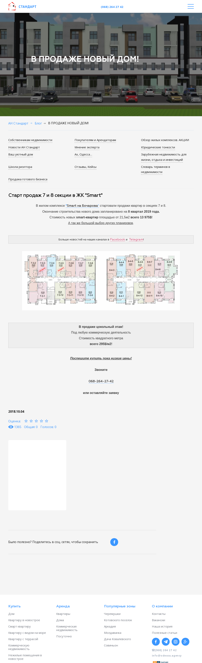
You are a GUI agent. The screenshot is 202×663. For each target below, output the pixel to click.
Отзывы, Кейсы (85, 166)
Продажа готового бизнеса (27, 179)
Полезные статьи (164, 633)
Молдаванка (112, 633)
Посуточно (64, 636)
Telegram (136, 239)
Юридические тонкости (158, 147)
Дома (60, 620)
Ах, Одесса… (83, 154)
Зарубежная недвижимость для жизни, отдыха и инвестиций (163, 156)
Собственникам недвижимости (30, 140)
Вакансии (158, 620)
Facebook (117, 239)
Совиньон (111, 645)
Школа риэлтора (20, 166)
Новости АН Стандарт (24, 147)
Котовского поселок (118, 620)
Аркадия (110, 626)
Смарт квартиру (19, 626)
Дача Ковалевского (117, 639)
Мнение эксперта (87, 147)
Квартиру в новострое (24, 620)
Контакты (159, 614)
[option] (37, 475)
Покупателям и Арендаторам (95, 140)
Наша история (162, 626)
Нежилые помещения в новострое (25, 657)
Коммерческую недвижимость (19, 647)
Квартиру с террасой (23, 639)
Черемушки (112, 614)
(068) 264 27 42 (112, 6)
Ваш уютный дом (20, 154)
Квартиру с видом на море (27, 633)
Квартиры (63, 614)
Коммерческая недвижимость (67, 628)
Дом (11, 614)
